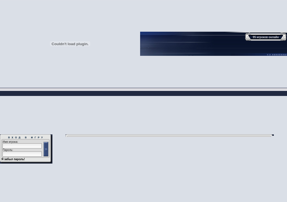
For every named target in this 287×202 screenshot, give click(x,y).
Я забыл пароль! (13, 159)
